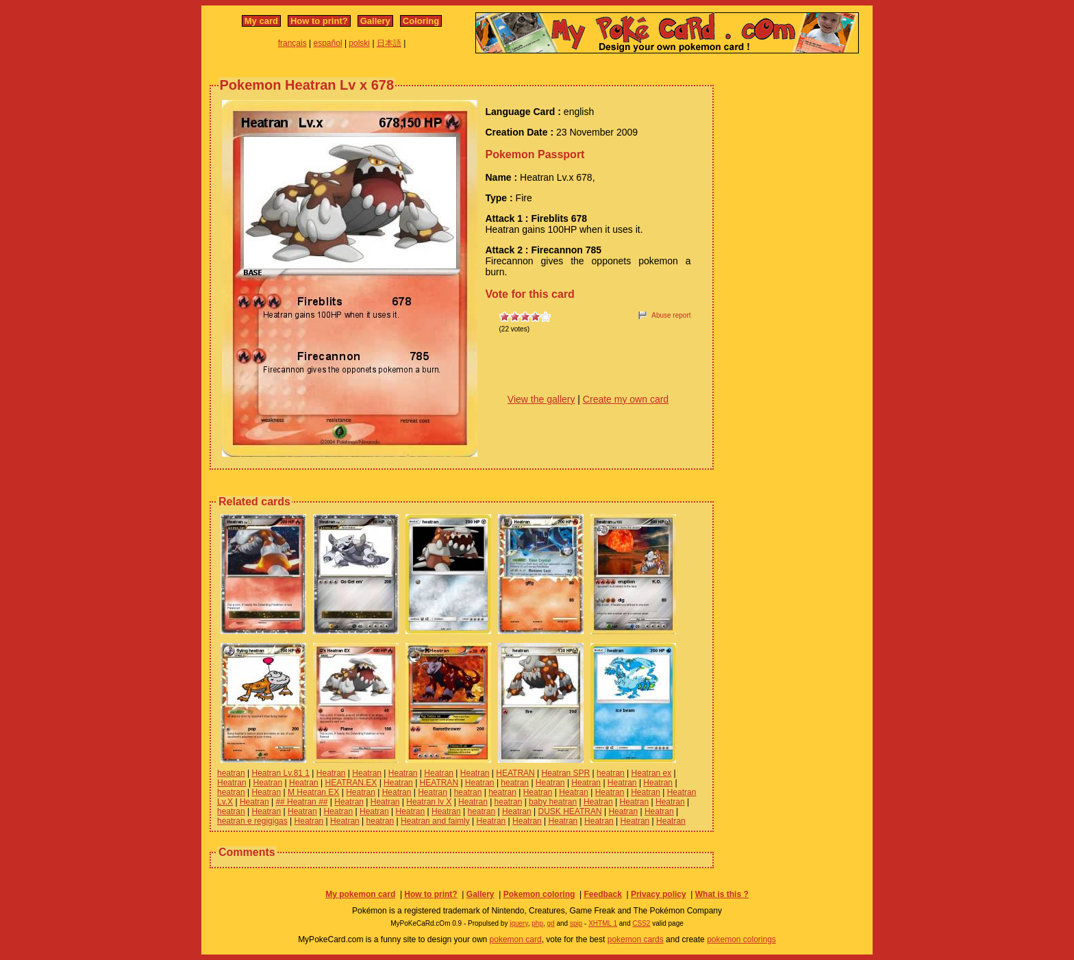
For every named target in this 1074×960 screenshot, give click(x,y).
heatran (231, 773)
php (537, 923)
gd (551, 923)
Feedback (602, 894)
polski (359, 43)
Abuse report (670, 315)
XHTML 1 (602, 923)
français (292, 43)
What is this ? (722, 894)
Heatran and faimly (435, 821)
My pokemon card (360, 894)
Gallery (375, 21)
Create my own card (626, 399)
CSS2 (641, 923)
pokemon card (516, 939)
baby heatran (553, 802)
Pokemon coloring (539, 894)
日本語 (389, 43)
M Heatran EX (313, 792)
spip (576, 923)
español (328, 43)
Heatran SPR (566, 773)
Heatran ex (652, 773)
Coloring (421, 21)
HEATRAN (515, 773)
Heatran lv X (428, 802)
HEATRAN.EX (351, 782)
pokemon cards (636, 939)
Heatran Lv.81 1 (281, 773)
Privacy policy (658, 894)
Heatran (331, 773)
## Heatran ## (301, 802)
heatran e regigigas (252, 821)
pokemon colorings (741, 939)
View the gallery (541, 399)
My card (261, 21)
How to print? (319, 21)
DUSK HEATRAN (570, 811)
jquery (519, 923)
